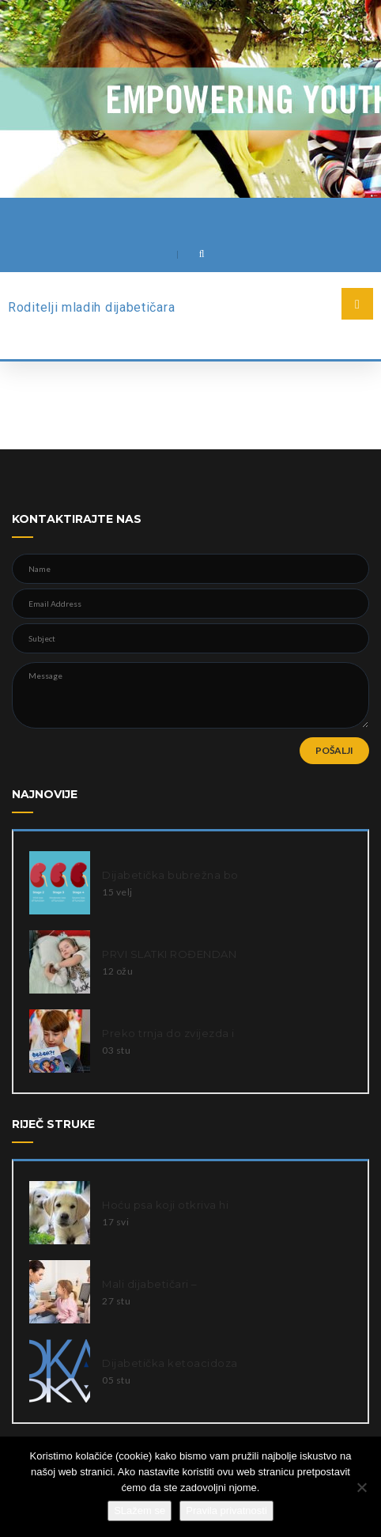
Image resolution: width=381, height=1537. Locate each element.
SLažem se (139, 1510)
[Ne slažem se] (361, 1487)
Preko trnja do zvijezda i (168, 1033)
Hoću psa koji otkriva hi (165, 1204)
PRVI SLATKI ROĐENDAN (169, 954)
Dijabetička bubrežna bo (170, 875)
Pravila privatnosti (226, 1510)
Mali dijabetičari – (150, 1284)
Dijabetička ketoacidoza (170, 1363)
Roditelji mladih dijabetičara (91, 307)
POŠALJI (334, 750)
